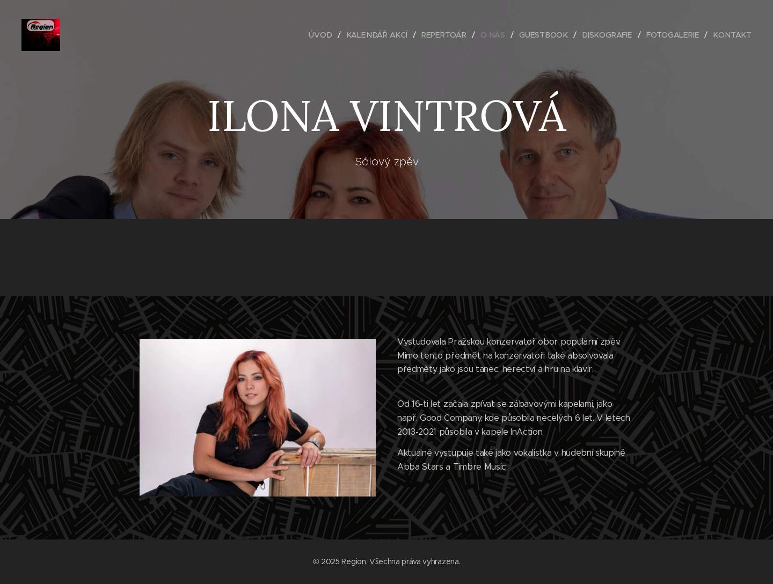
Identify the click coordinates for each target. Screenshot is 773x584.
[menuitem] (328, 34)
